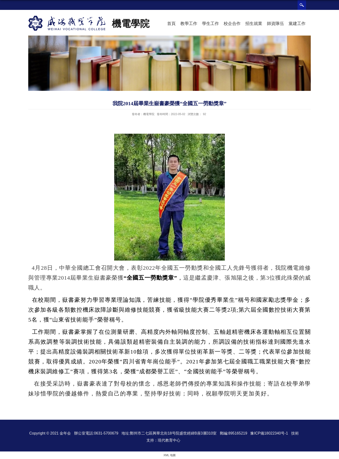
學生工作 (210, 23)
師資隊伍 (275, 23)
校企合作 (232, 23)
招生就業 (253, 23)
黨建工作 (297, 23)
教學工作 (188, 23)
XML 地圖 (169, 455)
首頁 (171, 23)
